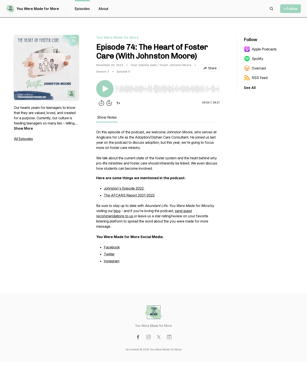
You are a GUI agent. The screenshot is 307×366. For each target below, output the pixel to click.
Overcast (255, 68)
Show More (23, 128)
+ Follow (290, 8)
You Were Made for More (37, 8)
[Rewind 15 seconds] (101, 103)
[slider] (167, 89)
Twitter (109, 254)
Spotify (253, 59)
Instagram (111, 261)
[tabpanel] (157, 199)
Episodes (82, 8)
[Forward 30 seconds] (109, 103)
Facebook (112, 247)
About (103, 8)
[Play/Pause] (105, 88)
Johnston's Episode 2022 (124, 188)
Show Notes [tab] (107, 117)
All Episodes (23, 139)
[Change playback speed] (118, 103)
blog (117, 211)
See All (250, 87)
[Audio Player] (167, 87)
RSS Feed (256, 78)
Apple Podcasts (260, 49)
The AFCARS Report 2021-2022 (129, 195)
